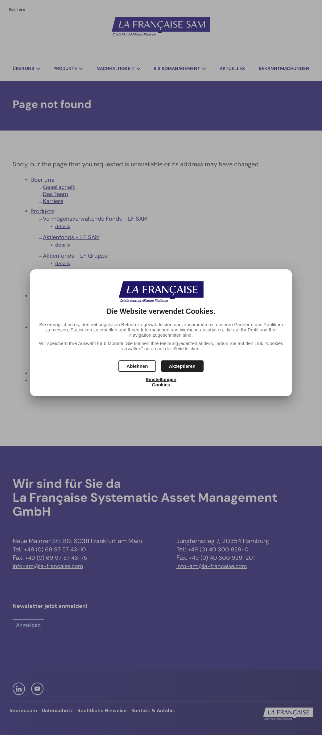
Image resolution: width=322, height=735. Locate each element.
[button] (182, 366)
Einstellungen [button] (161, 379)
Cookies (161, 384)
